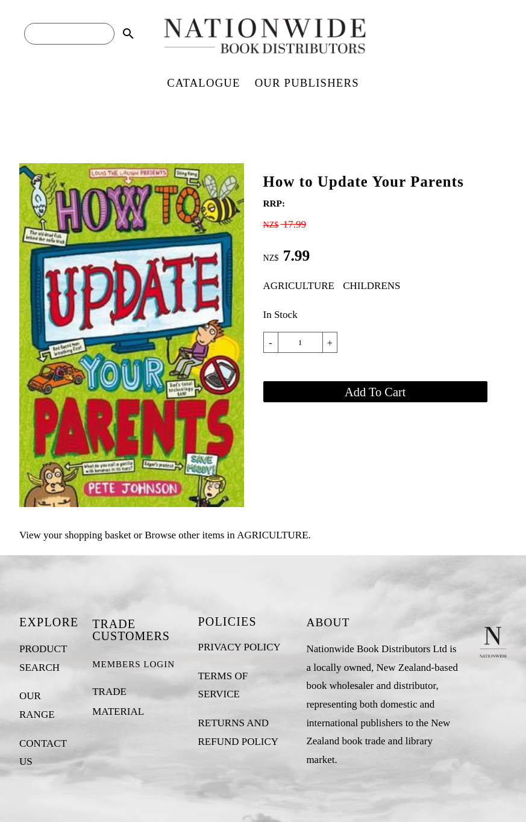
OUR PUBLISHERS (307, 82)
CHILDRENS (371, 285)
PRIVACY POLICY (239, 647)
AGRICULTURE (298, 285)
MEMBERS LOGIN (133, 664)
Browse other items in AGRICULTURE (226, 535)
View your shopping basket (75, 535)
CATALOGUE (203, 82)
